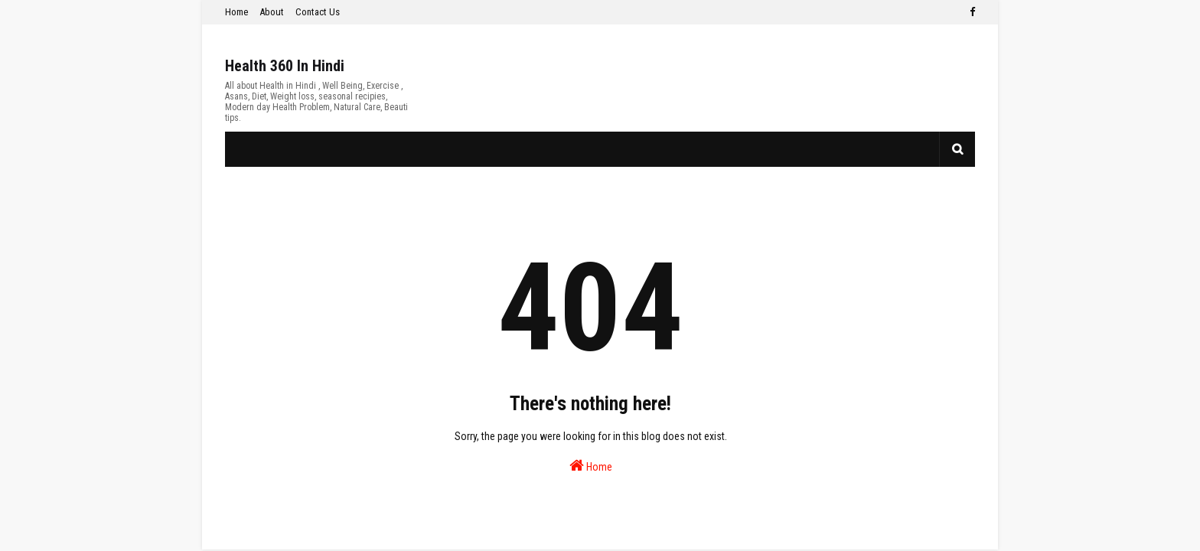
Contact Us (317, 12)
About (271, 12)
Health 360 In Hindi (284, 66)
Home (236, 12)
